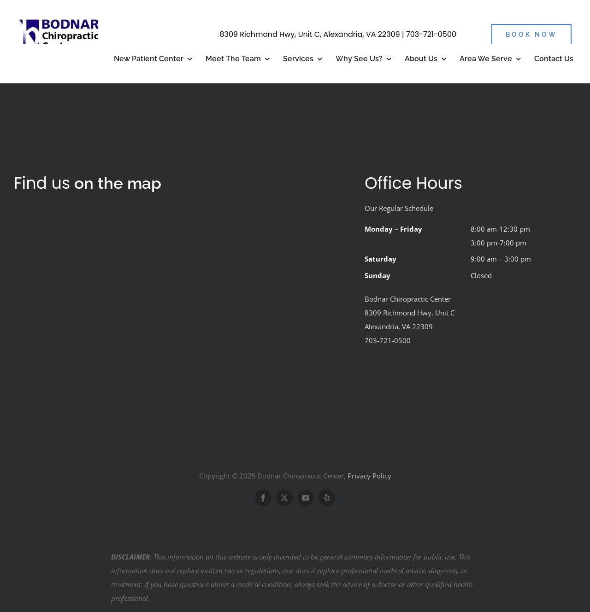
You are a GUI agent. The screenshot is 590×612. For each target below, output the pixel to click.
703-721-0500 (431, 34)
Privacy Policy (369, 475)
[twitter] (284, 498)
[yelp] (327, 498)
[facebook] (263, 498)
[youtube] (305, 498)
